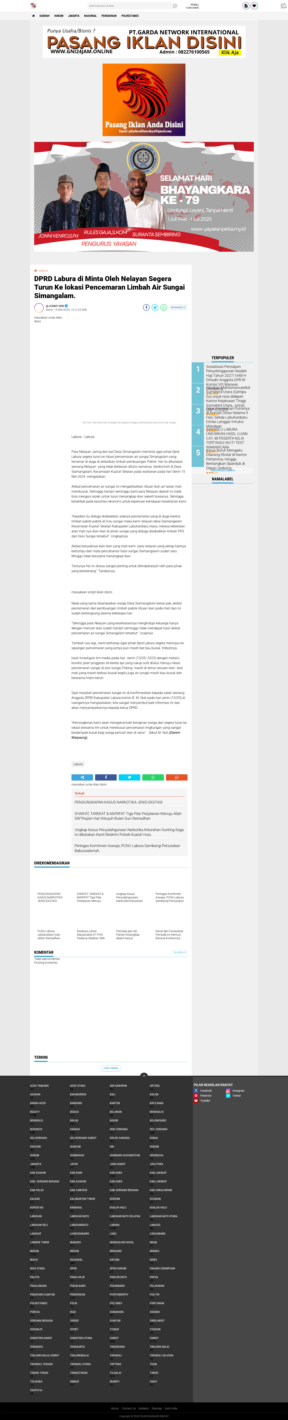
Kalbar (35, 1198)
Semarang (117, 1312)
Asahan (35, 1094)
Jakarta (73, 15)
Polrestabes (130, 15)
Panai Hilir (77, 1277)
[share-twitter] (155, 307)
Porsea (35, 1312)
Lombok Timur (39, 1242)
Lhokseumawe (79, 1233)
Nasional (90, 15)
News (153, 1259)
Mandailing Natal (122, 1242)
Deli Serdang (158, 1129)
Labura (43, 270)
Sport (74, 1329)
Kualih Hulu (118, 1207)
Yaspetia (36, 1390)
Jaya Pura (156, 1164)
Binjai (74, 1120)
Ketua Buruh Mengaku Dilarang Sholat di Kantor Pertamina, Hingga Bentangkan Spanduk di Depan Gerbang (224, 458)
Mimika (154, 1251)
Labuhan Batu (79, 1216)
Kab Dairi (76, 1172)
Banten (115, 1103)
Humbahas (77, 1155)
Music (34, 1259)
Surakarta (77, 1346)
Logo (113, 1233)
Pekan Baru (78, 1285)
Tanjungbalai (79, 1355)
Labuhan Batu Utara (163, 1216)
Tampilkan (179, 952)
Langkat (35, 1233)
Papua (154, 1277)
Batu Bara (156, 1103)
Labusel (155, 1225)
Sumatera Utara (81, 1338)
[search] (132, 6)
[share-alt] (82, 777)
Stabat (114, 1329)
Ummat (74, 1381)
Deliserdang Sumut (83, 1138)
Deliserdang (38, 1138)
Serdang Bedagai (41, 1320)
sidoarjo (36, 1329)
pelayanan (157, 1285)
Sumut (114, 1338)
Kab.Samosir (78, 1190)
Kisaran (155, 1198)
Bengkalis (157, 1111)
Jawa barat (118, 1164)
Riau (73, 1312)
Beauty (35, 1111)
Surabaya (36, 1346)
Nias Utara (37, 1268)
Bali (112, 1094)
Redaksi (144, 1408)
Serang (155, 1312)
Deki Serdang (119, 1129)
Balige (154, 1094)
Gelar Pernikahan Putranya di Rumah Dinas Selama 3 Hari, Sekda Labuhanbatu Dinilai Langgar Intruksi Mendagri (227, 414)
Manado (75, 1242)
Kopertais (37, 1207)
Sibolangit (157, 1320)
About (115, 1408)
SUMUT (154, 1338)
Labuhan (36, 1216)
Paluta (34, 1277)
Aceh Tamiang (39, 1085)
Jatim (74, 1164)
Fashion (35, 1146)
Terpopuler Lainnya (223, 470)
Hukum (58, 15)
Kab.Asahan (78, 1181)
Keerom (115, 1198)
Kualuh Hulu (158, 1207)
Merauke (116, 1251)
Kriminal (76, 1207)
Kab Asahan (38, 1172)
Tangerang (117, 1346)
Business (36, 1129)
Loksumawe (158, 1233)
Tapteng (115, 1364)
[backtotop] (144, 1077)
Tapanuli (116, 1355)
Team (153, 1364)
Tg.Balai (115, 1372)
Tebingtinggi (79, 1372)
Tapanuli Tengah (41, 1364)
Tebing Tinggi (39, 1372)
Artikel (155, 1085)
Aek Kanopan (118, 1085)
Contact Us (129, 1408)
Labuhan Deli (39, 1225)
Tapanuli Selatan (161, 1355)
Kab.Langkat (158, 1181)
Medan (34, 1251)
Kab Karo (116, 1172)
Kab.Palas (37, 1190)
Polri (73, 1303)
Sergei (74, 1320)
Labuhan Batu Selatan (125, 1216)
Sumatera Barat (41, 1338)
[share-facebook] (146, 307)
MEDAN (74, 1251)
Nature (115, 1259)
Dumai (154, 1138)
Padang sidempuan (162, 1268)
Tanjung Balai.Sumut (44, 1355)
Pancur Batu (118, 1277)
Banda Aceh (38, 1103)
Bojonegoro (158, 1120)
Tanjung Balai (159, 1346)
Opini (73, 1268)
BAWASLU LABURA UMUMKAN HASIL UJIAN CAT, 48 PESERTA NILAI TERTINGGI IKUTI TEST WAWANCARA (228, 435)
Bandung (76, 1103)
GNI (112, 1146)
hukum (154, 1146)
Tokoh (154, 1372)
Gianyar (75, 1146)
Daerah (45, 15)
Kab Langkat (158, 1172)
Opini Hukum (118, 1268)
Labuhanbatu (79, 1225)
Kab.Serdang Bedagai (124, 1190)
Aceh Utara (77, 1085)
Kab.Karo (116, 1181)
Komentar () (178, 307)
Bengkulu (36, 1120)
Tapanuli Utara (80, 1364)
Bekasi (74, 1111)
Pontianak (157, 1303)
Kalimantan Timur (82, 1198)
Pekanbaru (117, 1285)
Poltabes (116, 1303)
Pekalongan (38, 1285)
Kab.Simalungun (161, 1190)
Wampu (114, 1381)
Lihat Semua (111, 1068)
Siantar (115, 1320)
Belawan (116, 1111)
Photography (119, 1294)
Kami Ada (171, 1408)
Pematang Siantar (42, 1294)
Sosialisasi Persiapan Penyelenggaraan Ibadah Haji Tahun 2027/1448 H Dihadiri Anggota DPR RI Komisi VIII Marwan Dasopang (227, 375)
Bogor (114, 1120)
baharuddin (78, 1094)
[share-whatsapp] (163, 307)
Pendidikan (109, 15)
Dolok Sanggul (120, 1138)
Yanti (153, 1381)
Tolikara (36, 1381)
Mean (153, 1242)
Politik (155, 1294)
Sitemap (156, 1408)
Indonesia (156, 1155)
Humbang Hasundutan (125, 1155)
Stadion (155, 1329)
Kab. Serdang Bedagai (44, 1181)
